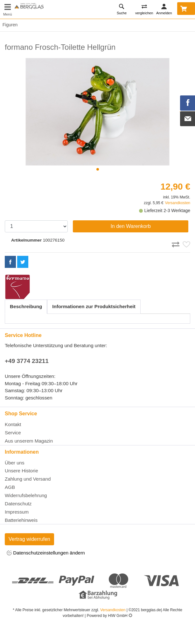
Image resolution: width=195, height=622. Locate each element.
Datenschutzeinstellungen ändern (46, 553)
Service (13, 432)
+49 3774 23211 (27, 361)
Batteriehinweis (21, 520)
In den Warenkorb (130, 226)
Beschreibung (26, 306)
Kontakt (13, 424)
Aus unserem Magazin (29, 441)
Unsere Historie (21, 470)
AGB (10, 487)
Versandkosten (177, 203)
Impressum (17, 512)
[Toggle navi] (7, 9)
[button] (97, 169)
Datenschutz (18, 503)
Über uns (14, 462)
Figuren (8, 24)
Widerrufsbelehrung (26, 495)
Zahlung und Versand (28, 479)
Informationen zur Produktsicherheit (94, 306)
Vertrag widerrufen (29, 539)
